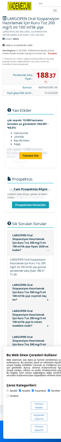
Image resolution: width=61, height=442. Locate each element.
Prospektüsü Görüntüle (30, 205)
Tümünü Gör (30, 155)
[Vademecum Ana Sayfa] (19, 6)
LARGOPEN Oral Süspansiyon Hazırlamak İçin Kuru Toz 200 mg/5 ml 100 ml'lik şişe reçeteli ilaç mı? (29, 292)
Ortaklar (13, 395)
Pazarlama (39, 390)
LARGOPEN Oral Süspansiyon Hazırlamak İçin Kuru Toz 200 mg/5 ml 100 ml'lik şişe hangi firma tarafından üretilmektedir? (30, 344)
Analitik (24, 390)
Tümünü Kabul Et (39, 428)
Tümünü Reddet (39, 405)
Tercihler (54, 390)
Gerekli (12, 390)
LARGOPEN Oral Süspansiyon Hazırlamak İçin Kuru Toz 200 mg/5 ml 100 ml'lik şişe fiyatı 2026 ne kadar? (30, 243)
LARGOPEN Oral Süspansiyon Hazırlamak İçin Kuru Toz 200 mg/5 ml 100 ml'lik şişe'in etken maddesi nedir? (29, 318)
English (39, 3)
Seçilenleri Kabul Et (39, 417)
